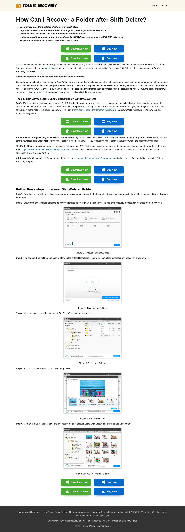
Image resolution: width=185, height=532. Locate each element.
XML (108, 526)
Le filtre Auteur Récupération (54, 512)
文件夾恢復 (133, 512)
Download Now (79, 48)
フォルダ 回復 (147, 512)
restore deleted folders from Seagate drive (94, 158)
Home (154, 5)
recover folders (50, 68)
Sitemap (101, 526)
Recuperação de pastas (87, 515)
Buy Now (112, 48)
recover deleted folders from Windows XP (97, 110)
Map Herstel (161, 512)
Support (164, 5)
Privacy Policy (88, 526)
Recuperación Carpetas (28, 512)
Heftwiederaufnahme (79, 512)
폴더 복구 (104, 515)
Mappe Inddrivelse (118, 512)
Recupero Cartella (99, 512)
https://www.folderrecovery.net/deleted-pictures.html (46, 149)
